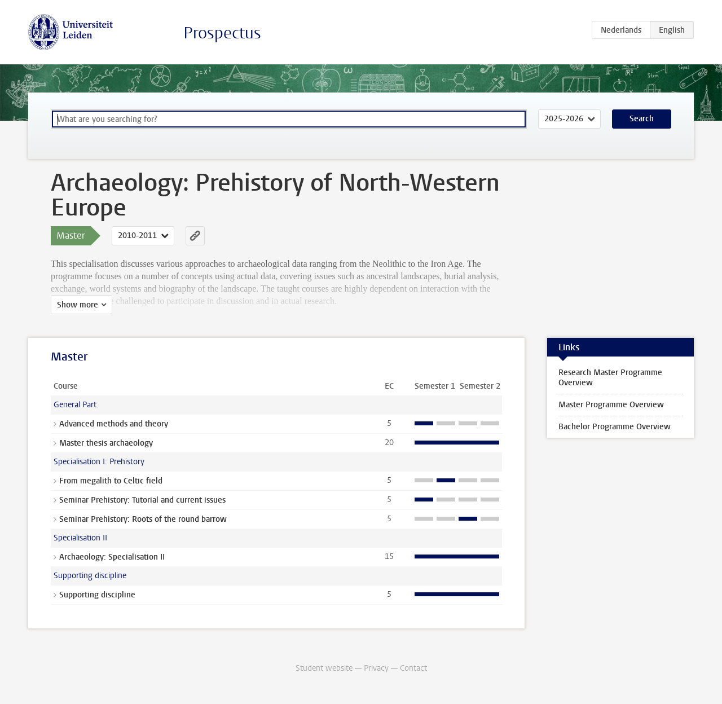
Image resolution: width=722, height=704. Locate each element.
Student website (324, 668)
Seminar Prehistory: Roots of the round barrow (143, 519)
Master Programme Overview (611, 404)
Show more (77, 305)
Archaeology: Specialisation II (112, 557)
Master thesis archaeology (106, 443)
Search (641, 118)
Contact (413, 668)
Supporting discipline (97, 594)
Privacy (376, 668)
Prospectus (222, 33)
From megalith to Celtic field (110, 481)
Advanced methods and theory (113, 424)
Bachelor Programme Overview (614, 426)
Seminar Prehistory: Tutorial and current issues (142, 500)
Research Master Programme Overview (610, 377)
